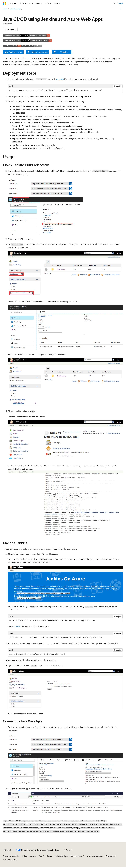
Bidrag (49, 856)
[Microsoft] (4, 3)
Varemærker (110, 856)
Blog (40, 856)
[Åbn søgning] (114, 3)
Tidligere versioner (29, 856)
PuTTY (16, 626)
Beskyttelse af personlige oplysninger (68, 856)
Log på (120, 3)
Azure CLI (60, 79)
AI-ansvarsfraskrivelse (11, 856)
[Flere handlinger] (121, 9)
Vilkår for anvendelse (95, 856)
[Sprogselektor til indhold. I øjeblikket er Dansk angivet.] (8, 850)
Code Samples (15, 9)
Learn (5, 9)
